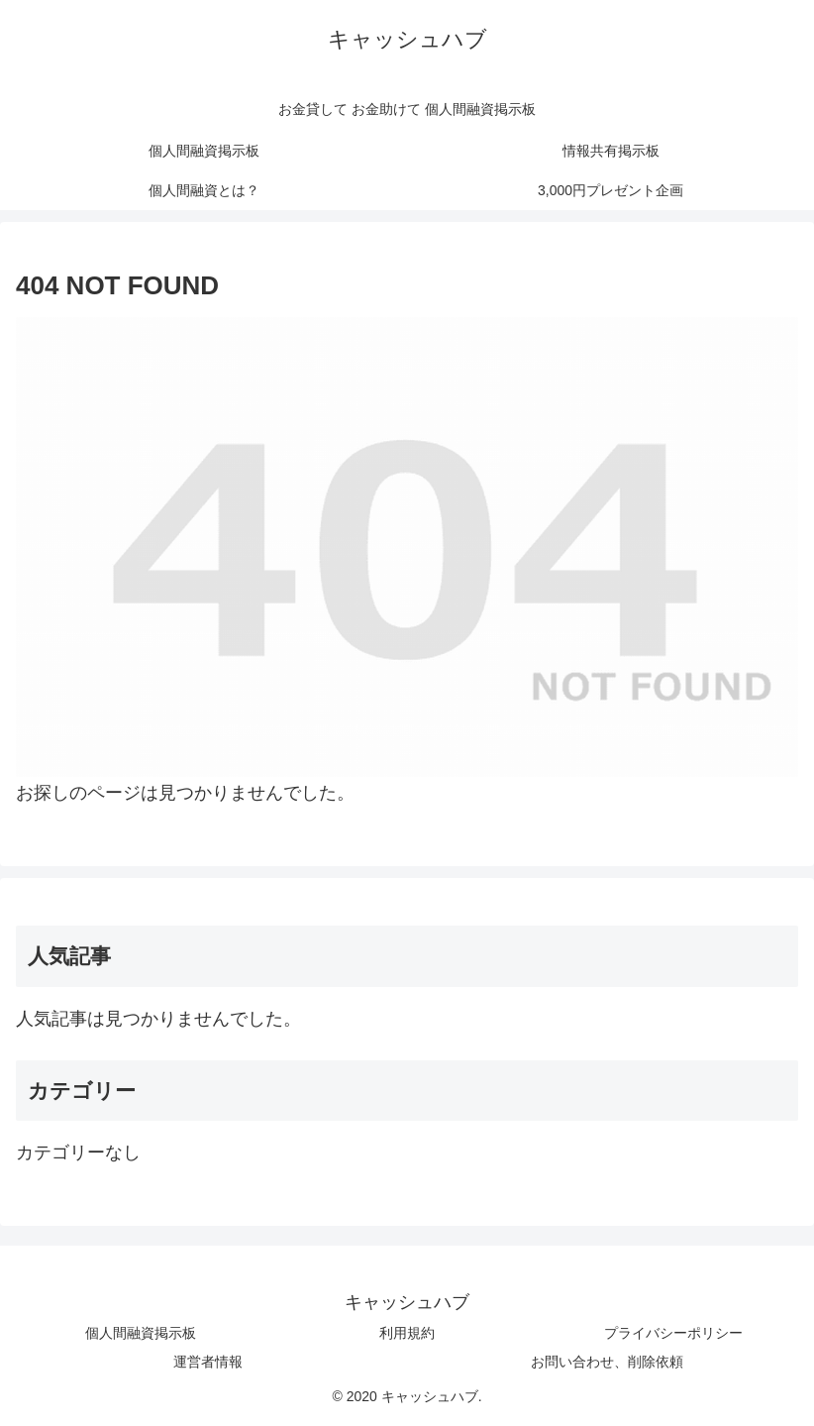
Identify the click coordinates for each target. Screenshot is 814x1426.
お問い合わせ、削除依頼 (607, 1362)
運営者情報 (208, 1362)
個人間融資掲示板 (140, 1333)
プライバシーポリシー (673, 1333)
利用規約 (407, 1333)
